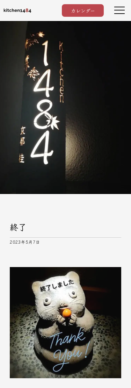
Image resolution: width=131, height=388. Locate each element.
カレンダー (83, 10)
